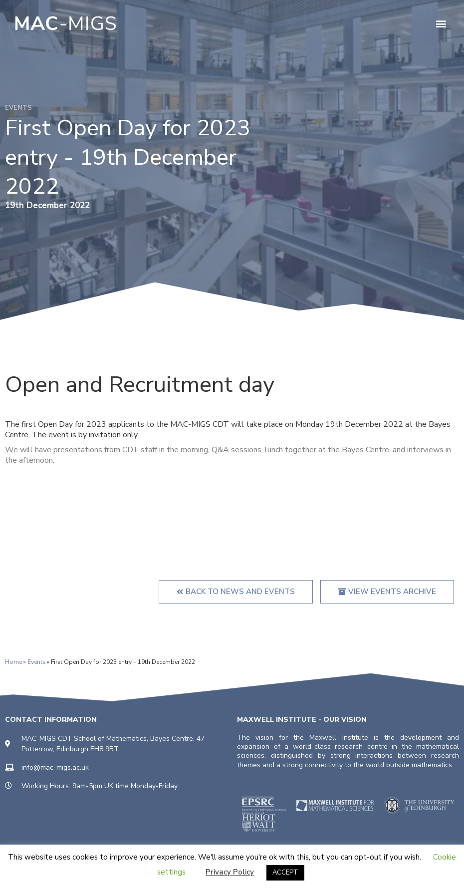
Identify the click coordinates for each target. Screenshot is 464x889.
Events (36, 662)
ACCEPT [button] (285, 872)
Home (13, 662)
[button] (441, 23)
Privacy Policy (230, 872)
